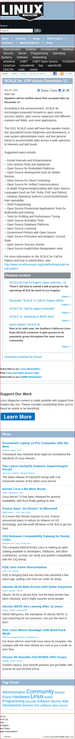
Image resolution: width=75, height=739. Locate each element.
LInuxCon (9, 65)
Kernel (4, 493)
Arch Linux (6, 473)
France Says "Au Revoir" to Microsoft (29, 508)
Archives (7, 42)
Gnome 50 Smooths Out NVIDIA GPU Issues (34, 657)
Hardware (68, 49)
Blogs (36, 38)
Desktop (31, 49)
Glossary (7, 737)
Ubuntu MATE (21, 610)
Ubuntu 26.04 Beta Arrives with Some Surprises (37, 586)
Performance (13, 493)
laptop (13, 450)
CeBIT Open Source (45, 61)
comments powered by (23, 356)
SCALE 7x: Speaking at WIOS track (31, 316)
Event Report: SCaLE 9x (24, 324)
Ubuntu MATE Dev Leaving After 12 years (32, 606)
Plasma (15, 571)
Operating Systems (27, 473)
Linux (19, 450)
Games (5, 591)
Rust (21, 493)
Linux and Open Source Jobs (22, 373)
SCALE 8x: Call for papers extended (31, 308)
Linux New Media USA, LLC (62, 737)
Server (22, 53)
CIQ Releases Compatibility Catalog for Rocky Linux (36, 537)
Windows (28, 705)
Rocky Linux (26, 543)
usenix (34, 69)
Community (40, 692)
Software (22, 57)
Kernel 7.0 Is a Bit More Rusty (24, 489)
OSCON (8, 69)
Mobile (49, 697)
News (5, 38)
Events (7, 697)
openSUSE (54, 65)
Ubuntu (19, 591)
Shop (49, 42)
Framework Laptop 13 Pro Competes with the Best (35, 444)
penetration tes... (33, 637)
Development (49, 49)
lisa (41, 65)
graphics (12, 591)
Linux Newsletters (30, 369)
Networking (40, 57)
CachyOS (15, 473)
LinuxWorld (27, 65)
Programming (39, 53)
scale (21, 69)
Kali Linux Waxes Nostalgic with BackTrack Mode (34, 631)
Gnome (19, 661)
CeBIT (24, 61)
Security (8, 53)
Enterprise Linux (8, 543)
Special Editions (29, 42)
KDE (4, 571)
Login (69, 73)
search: (4, 25)
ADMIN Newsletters (31, 377)
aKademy (9, 61)
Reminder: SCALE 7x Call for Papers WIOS (36, 300)
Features (21, 38)
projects (5, 610)
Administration (12, 49)
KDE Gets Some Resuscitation (24, 567)
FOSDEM (68, 61)
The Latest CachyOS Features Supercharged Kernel (35, 467)
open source (26, 512)
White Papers (55, 38)
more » (66, 296)
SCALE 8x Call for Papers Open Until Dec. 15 (37, 282)
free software (42, 705)
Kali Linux (6, 637)
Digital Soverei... (8, 512)
